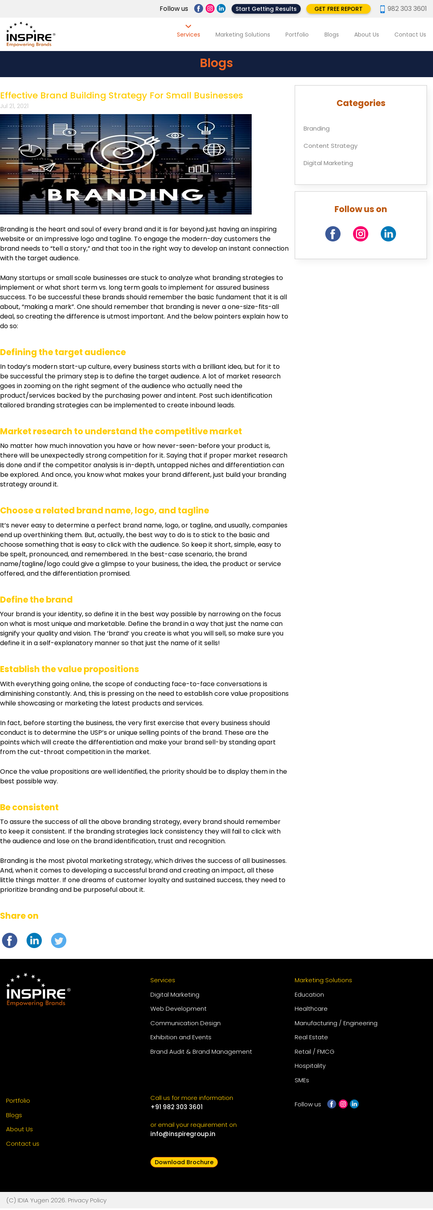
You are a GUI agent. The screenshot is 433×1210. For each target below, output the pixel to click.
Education (309, 996)
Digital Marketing (328, 164)
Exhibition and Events (180, 1039)
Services (195, 35)
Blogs (335, 35)
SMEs (302, 1082)
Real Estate (311, 1039)
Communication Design (185, 1025)
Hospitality (310, 1067)
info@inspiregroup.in (182, 1136)
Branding (317, 130)
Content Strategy (330, 147)
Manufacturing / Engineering (336, 1025)
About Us (368, 35)
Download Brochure (184, 1164)
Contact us (22, 1145)
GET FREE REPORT (338, 9)
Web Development (178, 1010)
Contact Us (411, 35)
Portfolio (302, 35)
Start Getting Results (266, 9)
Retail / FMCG (314, 1053)
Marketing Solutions (249, 35)
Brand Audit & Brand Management (201, 1053)
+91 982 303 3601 (176, 1109)
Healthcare (311, 1010)
